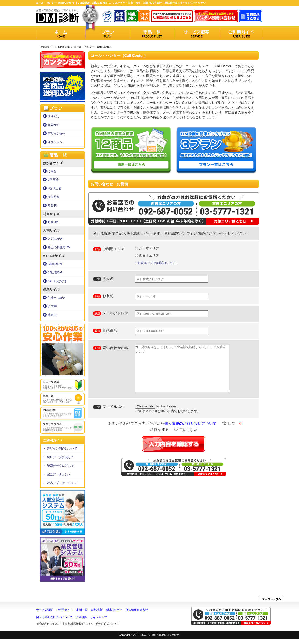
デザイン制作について (62, 448)
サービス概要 (44, 609)
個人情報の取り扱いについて (54, 617)
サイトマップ (98, 617)
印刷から (54, 125)
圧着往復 (54, 197)
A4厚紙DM (55, 264)
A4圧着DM (55, 272)
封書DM (53, 222)
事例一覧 (81, 609)
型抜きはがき (57, 297)
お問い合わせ (113, 609)
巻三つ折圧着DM (59, 247)
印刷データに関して (60, 465)
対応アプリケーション (62, 483)
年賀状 (52, 205)
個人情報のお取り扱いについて (190, 423)
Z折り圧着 (55, 188)
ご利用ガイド (64, 609)
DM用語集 (64, 46)
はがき (52, 171)
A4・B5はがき (57, 281)
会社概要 (81, 617)
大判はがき (55, 238)
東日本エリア (147, 248)
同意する (159, 430)
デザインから (57, 133)
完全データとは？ (59, 474)
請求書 (52, 306)
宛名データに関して (60, 457)
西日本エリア (147, 255)
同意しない (185, 430)
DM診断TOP (47, 46)
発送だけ (54, 116)
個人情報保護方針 (137, 609)
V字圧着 (53, 179)
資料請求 (96, 609)
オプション (55, 142)
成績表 (52, 315)
